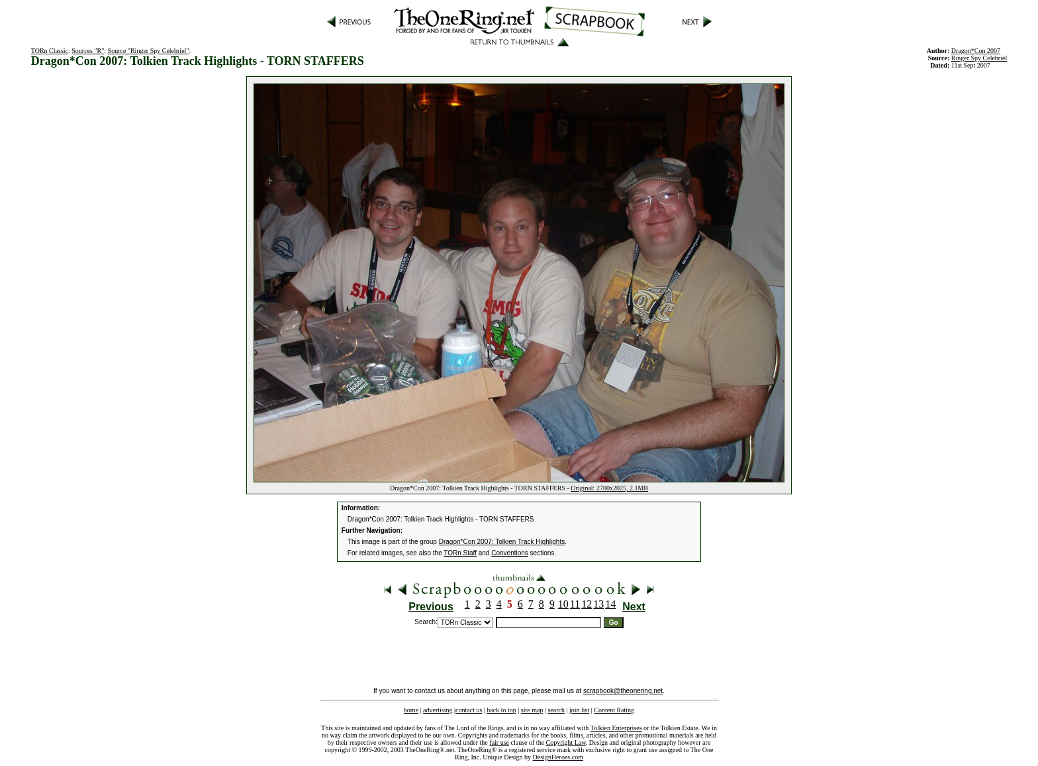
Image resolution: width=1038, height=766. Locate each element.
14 (610, 604)
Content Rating (614, 710)
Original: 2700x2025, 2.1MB (609, 488)
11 (575, 604)
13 (598, 604)
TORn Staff (460, 553)
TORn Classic (49, 50)
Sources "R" (87, 50)
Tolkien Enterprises (616, 728)
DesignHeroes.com (558, 757)
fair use (499, 742)
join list (579, 710)
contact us (468, 710)
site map (532, 710)
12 (586, 604)
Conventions (509, 553)
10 (563, 604)
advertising (437, 710)
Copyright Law (566, 742)
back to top (501, 710)
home (411, 710)
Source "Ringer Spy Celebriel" (148, 50)
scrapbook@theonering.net (623, 690)
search (556, 710)
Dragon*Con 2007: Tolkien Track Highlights (502, 541)
